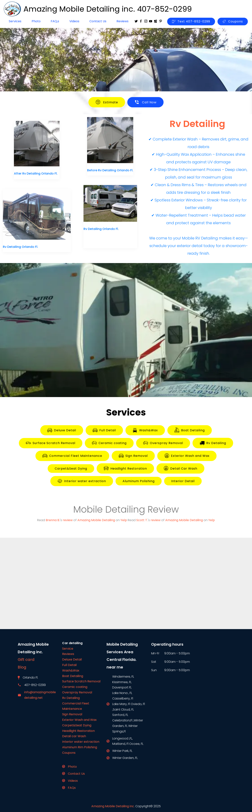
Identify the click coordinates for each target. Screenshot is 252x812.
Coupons (232, 21)
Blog (24, 667)
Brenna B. (53, 520)
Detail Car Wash (180, 468)
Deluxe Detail (61, 430)
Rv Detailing (213, 443)
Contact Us (97, 21)
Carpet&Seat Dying (71, 468)
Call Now (145, 102)
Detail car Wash (74, 736)
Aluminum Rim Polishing (79, 747)
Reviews (122, 21)
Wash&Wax (145, 430)
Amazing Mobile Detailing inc (112, 806)
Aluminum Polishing (139, 481)
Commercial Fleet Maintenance (72, 455)
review (68, 520)
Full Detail (104, 430)
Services (15, 21)
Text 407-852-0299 (191, 21)
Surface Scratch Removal (50, 443)
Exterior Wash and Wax (186, 455)
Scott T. (142, 520)
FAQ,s (55, 21)
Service (67, 648)
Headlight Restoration (125, 468)
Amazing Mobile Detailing (96, 520)
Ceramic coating (109, 443)
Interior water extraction (81, 481)
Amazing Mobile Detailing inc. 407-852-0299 (107, 9)
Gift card (26, 659)
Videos (74, 21)
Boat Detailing (189, 430)
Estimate (107, 102)
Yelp (123, 520)
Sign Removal (133, 455)
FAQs (72, 788)
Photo (36, 21)
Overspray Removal (163, 443)
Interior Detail (183, 481)
